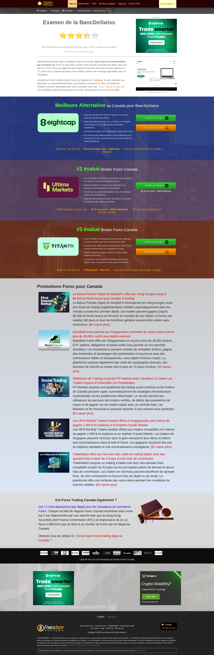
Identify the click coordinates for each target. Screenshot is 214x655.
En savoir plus (140, 650)
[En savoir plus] (99, 324)
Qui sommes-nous (86, 626)
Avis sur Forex (83, 11)
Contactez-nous (100, 626)
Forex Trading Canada (110, 87)
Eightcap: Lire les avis (68, 162)
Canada (42, 11)
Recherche (110, 628)
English (101, 617)
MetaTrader (83, 3)
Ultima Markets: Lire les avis (71, 222)
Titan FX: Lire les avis (68, 283)
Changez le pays (169, 628)
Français (68, 11)
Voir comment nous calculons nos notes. (79, 52)
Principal (55, 11)
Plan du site (119, 628)
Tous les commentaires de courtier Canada (137, 283)
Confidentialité (113, 626)
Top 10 (72, 3)
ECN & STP (134, 3)
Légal (102, 628)
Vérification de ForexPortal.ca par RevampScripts (83, 645)
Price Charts (167, 4)
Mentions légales (107, 3)
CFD (94, 3)
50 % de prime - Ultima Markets (169, 189)
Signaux (122, 3)
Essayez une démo (168, 126)
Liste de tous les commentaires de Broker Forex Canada (107, 559)
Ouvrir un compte (168, 120)
